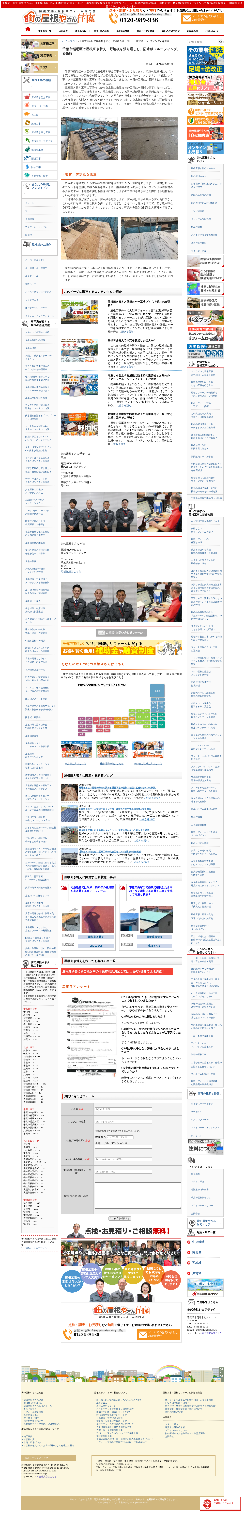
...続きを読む (152, 797)
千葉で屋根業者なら (201, 1197)
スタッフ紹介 (197, 1181)
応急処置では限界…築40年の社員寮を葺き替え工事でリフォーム (92, 889)
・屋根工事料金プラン (105, 1406)
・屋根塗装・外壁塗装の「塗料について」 (184, 1409)
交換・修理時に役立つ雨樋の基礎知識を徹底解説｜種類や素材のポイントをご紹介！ (40, 951)
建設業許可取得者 (200, 1189)
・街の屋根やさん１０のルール (36, 1406)
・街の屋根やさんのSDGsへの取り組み (40, 1424)
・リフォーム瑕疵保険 (32, 1412)
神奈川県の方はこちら (112, 763)
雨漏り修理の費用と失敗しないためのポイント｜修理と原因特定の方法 (206, 601)
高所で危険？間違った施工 (38, 887)
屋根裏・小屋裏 (33, 601)
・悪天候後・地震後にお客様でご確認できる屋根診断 (189, 1406)
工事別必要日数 (198, 824)
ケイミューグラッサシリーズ (39, 316)
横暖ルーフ (30, 284)
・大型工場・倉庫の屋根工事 (108, 1430)
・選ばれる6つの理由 (31, 1403)
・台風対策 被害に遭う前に (108, 1418)
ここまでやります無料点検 (204, 235)
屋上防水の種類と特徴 (36, 398)
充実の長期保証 (198, 243)
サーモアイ (196, 1111)
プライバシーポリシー (202, 1205)
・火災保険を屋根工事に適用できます (112, 1427)
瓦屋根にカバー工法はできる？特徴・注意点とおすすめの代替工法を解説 (115, 809)
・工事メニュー (102, 1403)
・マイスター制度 (30, 1418)
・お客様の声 (28, 1439)
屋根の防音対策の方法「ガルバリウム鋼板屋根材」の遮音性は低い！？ (206, 615)
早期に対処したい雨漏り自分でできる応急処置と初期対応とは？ (206, 939)
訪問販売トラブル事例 (202, 456)
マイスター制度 (198, 251)
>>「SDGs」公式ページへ (34, 1248)
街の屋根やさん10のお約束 (204, 203)
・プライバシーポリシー (175, 1430)
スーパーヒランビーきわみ (38, 292)
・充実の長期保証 (30, 1415)
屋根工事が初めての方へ (203, 168)
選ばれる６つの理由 (201, 195)
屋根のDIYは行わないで (37, 895)
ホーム (64, 41)
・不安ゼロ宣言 (29, 1409)
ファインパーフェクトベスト (205, 1127)
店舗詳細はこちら (71, 571)
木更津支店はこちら (212, 1333)
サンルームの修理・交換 (203, 1074)
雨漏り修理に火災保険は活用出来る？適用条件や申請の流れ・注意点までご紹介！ (206, 587)
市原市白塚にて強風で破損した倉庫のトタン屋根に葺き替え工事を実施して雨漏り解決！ (150, 891)
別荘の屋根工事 (198, 1054)
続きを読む (128, 331)
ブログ (73, 41)
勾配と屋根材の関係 (35, 640)
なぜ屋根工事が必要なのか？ (205, 521)
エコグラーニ (31, 276)
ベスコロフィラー (200, 1119)
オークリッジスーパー (36, 308)
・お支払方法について (32, 1421)
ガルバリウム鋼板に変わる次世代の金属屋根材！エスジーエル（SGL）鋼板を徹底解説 (40, 865)
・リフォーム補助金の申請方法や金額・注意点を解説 (120, 1442)
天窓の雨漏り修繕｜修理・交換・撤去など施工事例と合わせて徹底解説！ (40, 916)
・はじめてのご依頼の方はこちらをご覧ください (118, 1400)
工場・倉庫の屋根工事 (202, 1036)
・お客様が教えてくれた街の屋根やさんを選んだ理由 (47, 1445)
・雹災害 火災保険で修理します (110, 1421)
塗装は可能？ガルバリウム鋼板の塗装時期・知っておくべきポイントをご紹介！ (40, 852)
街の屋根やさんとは (201, 176)
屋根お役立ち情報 (200, 843)
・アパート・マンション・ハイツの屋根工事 (116, 1433)
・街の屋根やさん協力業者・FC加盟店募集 (184, 1433)
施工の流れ (196, 227)
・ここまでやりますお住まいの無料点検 (114, 1409)
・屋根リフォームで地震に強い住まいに (114, 1424)
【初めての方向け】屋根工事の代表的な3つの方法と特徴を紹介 (110, 851)
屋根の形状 (30, 561)
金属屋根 (29, 219)
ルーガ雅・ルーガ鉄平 (36, 268)
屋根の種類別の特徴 (35, 340)
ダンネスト (196, 1135)
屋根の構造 (30, 348)
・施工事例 (26, 1436)
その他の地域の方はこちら (148, 763)
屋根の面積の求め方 (35, 543)
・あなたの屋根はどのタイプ (177, 1403)
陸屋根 (28, 235)
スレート (29, 203)
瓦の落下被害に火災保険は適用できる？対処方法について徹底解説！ (206, 574)
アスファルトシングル (36, 227)
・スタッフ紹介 (170, 1424)
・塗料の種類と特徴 (173, 1412)
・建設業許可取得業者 (174, 1427)
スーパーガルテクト (35, 260)
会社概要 (195, 1173)
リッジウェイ (31, 300)
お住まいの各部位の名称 (37, 332)
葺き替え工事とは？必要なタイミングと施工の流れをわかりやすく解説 (114, 830)
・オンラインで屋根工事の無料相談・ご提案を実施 (188, 1400)
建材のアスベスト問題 (36, 699)
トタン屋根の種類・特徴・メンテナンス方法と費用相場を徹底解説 (206, 661)
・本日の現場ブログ (31, 1442)
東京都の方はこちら (75, 763)
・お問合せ (168, 1436)
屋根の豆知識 (31, 736)
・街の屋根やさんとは (32, 1400)
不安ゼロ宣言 (197, 211)
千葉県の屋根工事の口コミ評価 (206, 498)
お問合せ (195, 1213)
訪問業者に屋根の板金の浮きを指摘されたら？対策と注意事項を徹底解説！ (206, 467)
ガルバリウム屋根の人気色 (204, 809)
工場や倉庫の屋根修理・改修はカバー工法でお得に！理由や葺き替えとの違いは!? (206, 982)
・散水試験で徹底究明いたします (110, 1415)
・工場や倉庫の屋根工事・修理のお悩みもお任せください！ (123, 1439)
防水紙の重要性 (33, 717)
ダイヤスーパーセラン (202, 1103)
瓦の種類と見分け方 (35, 669)
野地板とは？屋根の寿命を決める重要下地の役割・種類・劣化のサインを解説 (117, 787)
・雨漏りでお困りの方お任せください (112, 1412)
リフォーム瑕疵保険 (201, 219)
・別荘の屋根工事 (103, 1436)
